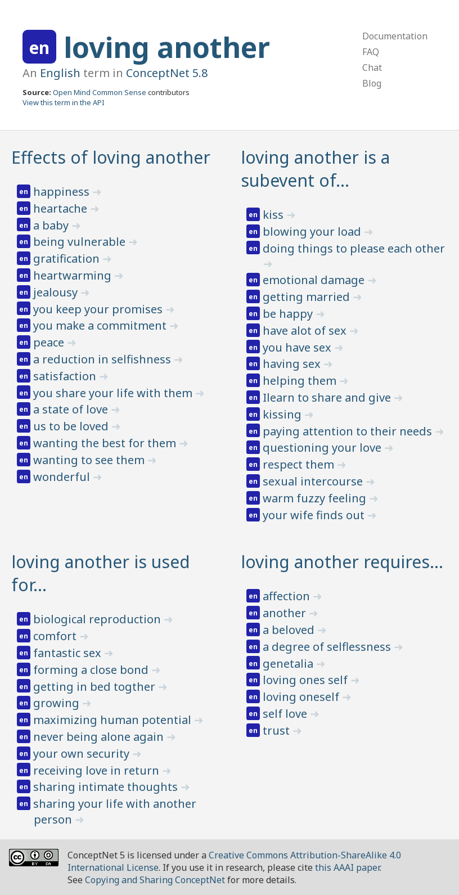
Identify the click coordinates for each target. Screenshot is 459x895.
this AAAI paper (347, 867)
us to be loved (72, 426)
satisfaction (66, 376)
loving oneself (302, 696)
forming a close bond (92, 669)
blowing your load (313, 231)
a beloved (290, 629)
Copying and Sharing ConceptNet (155, 880)
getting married (308, 296)
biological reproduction (98, 619)
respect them (300, 464)
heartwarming (73, 275)
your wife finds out (315, 515)
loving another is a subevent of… (315, 169)
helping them (301, 380)
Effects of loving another (110, 157)
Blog (371, 83)
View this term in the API (63, 102)
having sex (293, 363)
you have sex (298, 347)
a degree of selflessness (328, 646)
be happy (289, 313)
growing (57, 702)
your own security (82, 753)
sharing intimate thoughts (107, 786)
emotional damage (315, 279)
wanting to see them (90, 459)
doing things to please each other (354, 248)
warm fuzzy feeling (316, 498)
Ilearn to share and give (328, 397)
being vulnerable (80, 241)
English (60, 72)
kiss (274, 214)
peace (50, 342)
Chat (372, 67)
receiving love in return (97, 770)
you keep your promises (99, 309)
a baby (52, 225)
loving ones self (306, 679)
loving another (167, 47)
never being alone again (99, 736)
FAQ (370, 52)
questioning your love (323, 447)
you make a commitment (101, 325)
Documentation (395, 36)
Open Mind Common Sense (99, 92)
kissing (283, 414)
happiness (62, 191)
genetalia (289, 663)
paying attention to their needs (349, 431)
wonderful (63, 476)
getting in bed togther (95, 686)
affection (288, 596)
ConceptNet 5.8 (167, 72)
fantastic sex (68, 652)
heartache (61, 208)
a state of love (72, 409)
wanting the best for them (106, 443)
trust (277, 730)
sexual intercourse (314, 481)
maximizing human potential (113, 719)
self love (286, 713)
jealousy (56, 292)
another (286, 612)
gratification (67, 258)
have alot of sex (306, 330)
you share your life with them (114, 393)
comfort (56, 636)
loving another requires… (342, 561)
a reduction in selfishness (103, 359)
